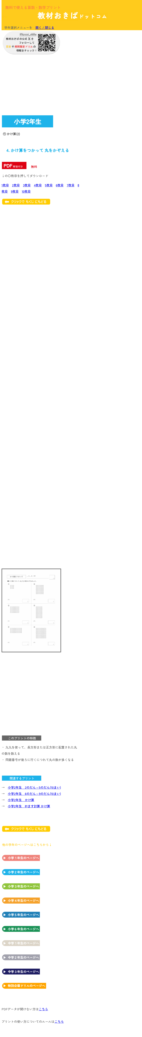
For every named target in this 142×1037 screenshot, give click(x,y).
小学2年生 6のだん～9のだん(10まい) (34, 793)
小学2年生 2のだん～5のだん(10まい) (34, 787)
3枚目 (27, 185)
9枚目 (15, 191)
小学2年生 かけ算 (21, 799)
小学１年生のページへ (23, 857)
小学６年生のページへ (23, 929)
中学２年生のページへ (23, 957)
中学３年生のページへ (23, 971)
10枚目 (26, 191)
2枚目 (16, 185)
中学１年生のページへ (23, 943)
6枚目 (60, 185)
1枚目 (5, 185)
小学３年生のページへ (23, 886)
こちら (43, 1009)
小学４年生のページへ (23, 900)
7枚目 (71, 185)
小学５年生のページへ (23, 914)
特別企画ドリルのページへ (26, 985)
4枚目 (38, 185)
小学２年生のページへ (23, 872)
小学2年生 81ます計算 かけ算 (29, 806)
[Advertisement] (109, 57)
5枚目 (49, 185)
